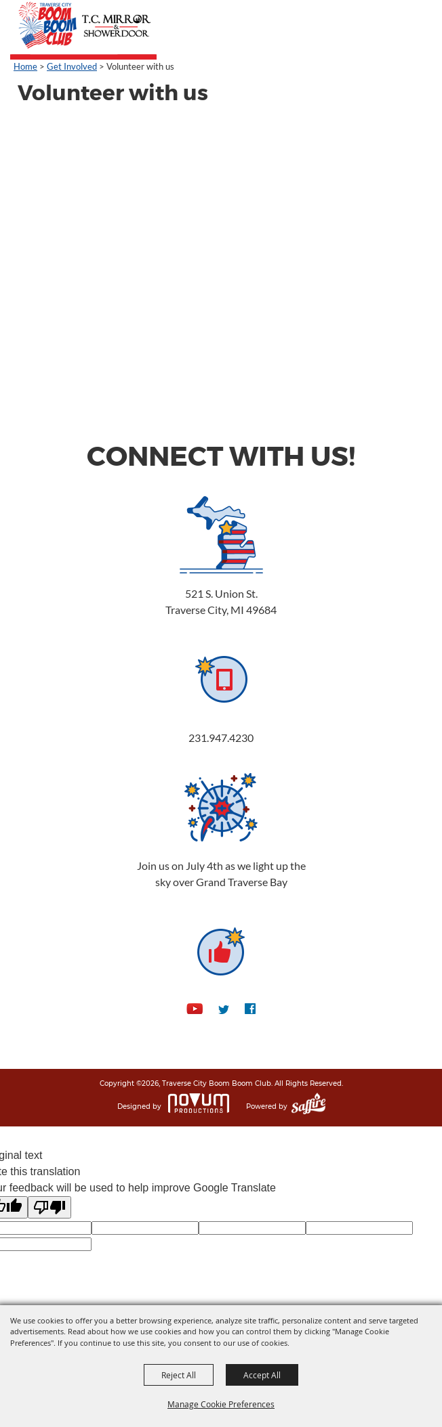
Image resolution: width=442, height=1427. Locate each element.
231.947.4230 (221, 737)
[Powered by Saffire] (308, 1107)
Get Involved (72, 66)
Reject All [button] (178, 1374)
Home (25, 66)
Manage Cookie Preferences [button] (221, 1404)
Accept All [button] (262, 1374)
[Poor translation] (49, 1207)
